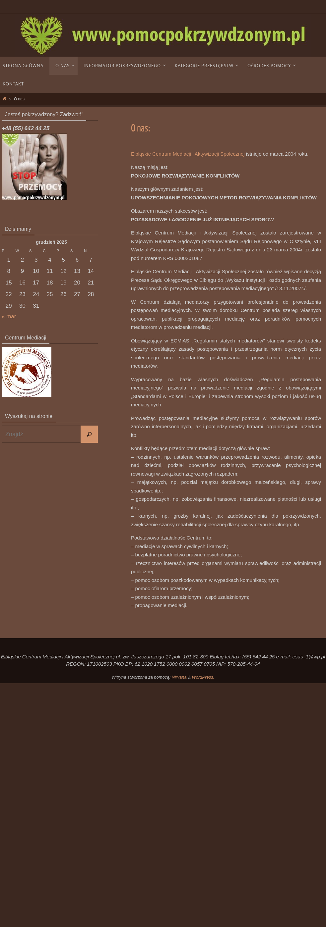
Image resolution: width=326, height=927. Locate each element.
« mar (9, 316)
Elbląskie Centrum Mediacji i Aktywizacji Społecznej (188, 154)
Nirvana (179, 677)
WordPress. (203, 677)
